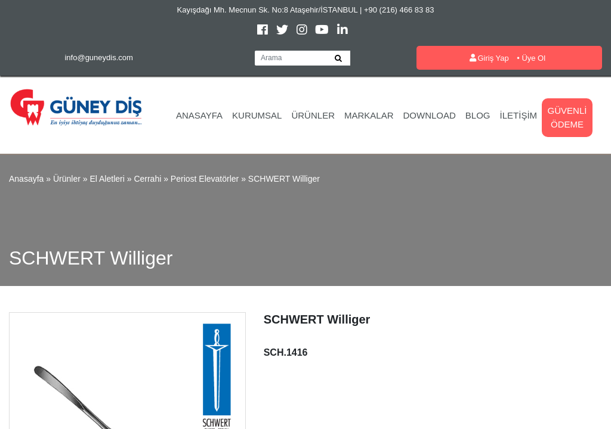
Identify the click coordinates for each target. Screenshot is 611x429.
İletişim (519, 115)
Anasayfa (199, 115)
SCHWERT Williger (284, 179)
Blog (477, 115)
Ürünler (313, 115)
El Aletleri (107, 179)
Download (429, 115)
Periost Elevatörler (205, 179)
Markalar (369, 115)
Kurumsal (257, 115)
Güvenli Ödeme (567, 117)
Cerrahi (147, 179)
